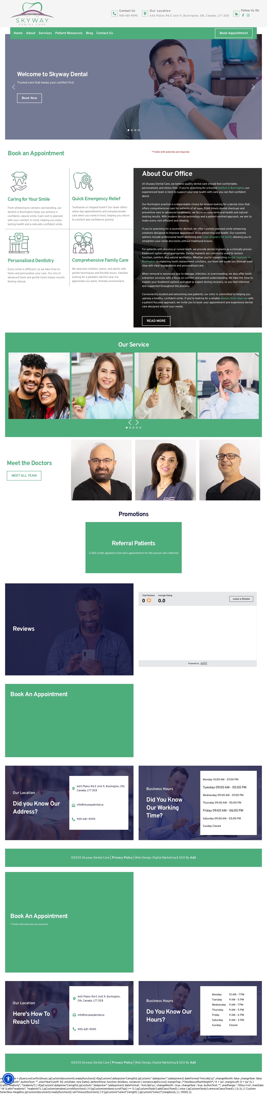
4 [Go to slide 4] (138, 130)
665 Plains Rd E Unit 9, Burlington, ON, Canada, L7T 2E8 (189, 16)
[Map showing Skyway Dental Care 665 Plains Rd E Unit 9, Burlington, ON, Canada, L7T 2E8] (199, 720)
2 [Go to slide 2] (132, 130)
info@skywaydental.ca (90, 805)
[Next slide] (253, 87)
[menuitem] (18, 33)
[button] (39, 386)
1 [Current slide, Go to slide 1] (128, 130)
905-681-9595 (128, 16)
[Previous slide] (13, 87)
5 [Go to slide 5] (140, 428)
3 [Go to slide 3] (135, 130)
